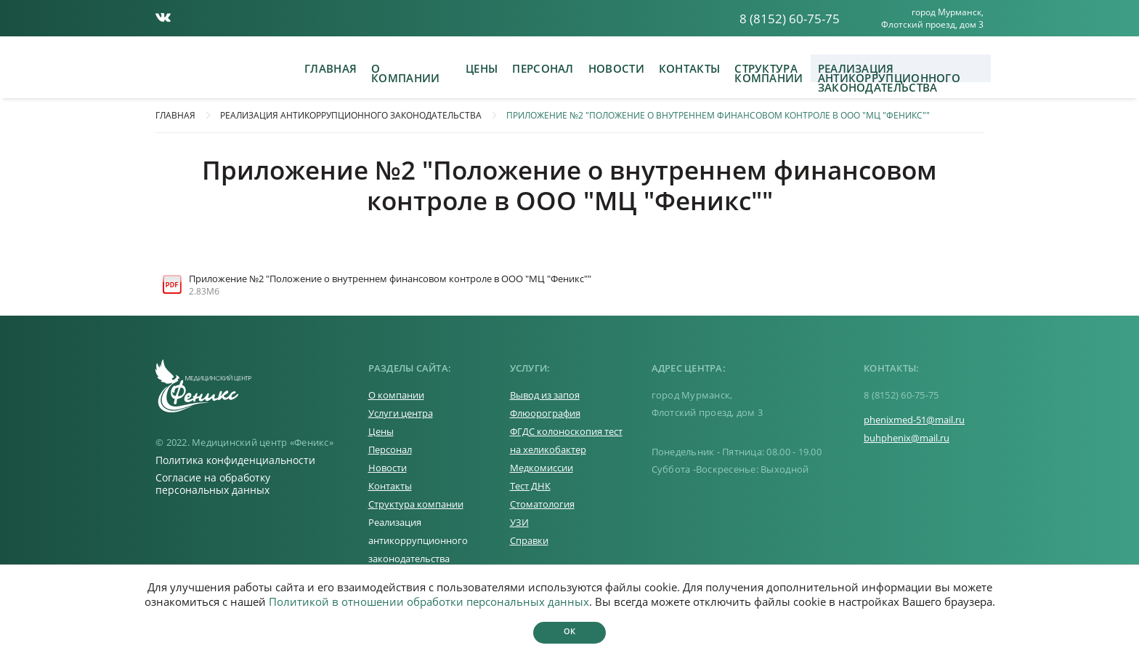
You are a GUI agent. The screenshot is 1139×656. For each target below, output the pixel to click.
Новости (616, 68)
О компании (405, 71)
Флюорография (545, 413)
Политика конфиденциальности (235, 460)
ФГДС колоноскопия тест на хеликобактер (566, 440)
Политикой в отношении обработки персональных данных (429, 601)
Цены (482, 68)
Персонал (542, 68)
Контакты (689, 68)
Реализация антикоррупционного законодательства (889, 71)
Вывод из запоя (545, 394)
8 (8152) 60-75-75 (789, 18)
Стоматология (542, 504)
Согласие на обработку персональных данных (212, 484)
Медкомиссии (541, 467)
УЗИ (519, 522)
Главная (330, 68)
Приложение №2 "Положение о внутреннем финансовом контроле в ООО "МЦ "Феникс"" (718, 115)
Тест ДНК (530, 485)
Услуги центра (400, 413)
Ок (569, 630)
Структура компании (768, 71)
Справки (529, 540)
